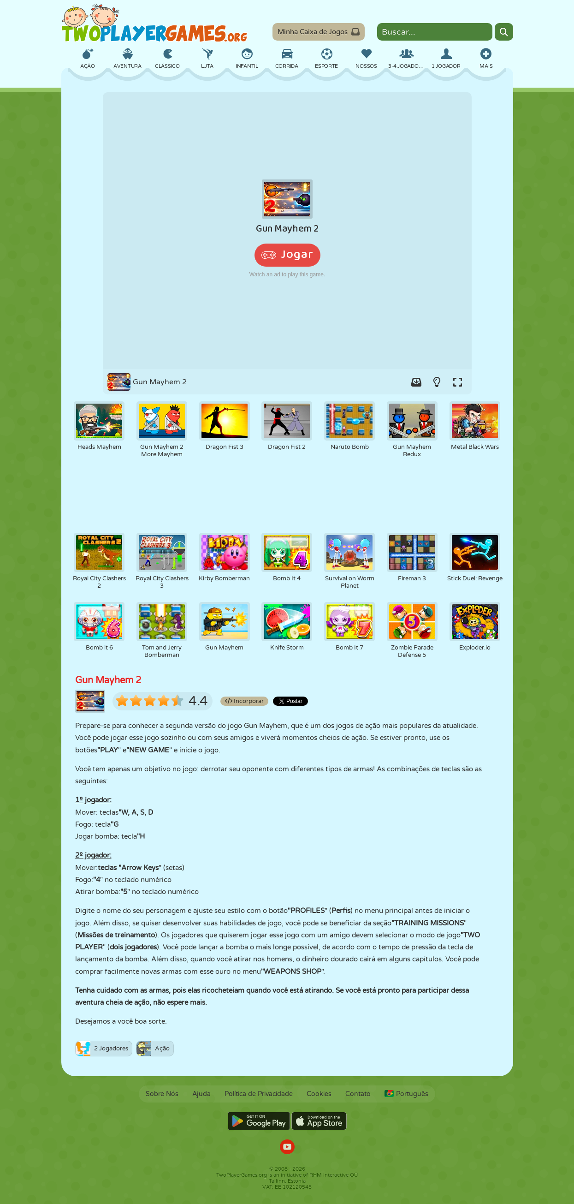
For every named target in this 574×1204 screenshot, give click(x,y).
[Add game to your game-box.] (416, 382)
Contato (358, 1094)
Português (406, 1094)
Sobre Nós (162, 1094)
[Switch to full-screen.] (458, 382)
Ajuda (201, 1094)
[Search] (504, 32)
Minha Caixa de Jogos (319, 32)
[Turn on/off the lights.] (437, 382)
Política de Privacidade (259, 1094)
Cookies (319, 1094)
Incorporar (244, 701)
